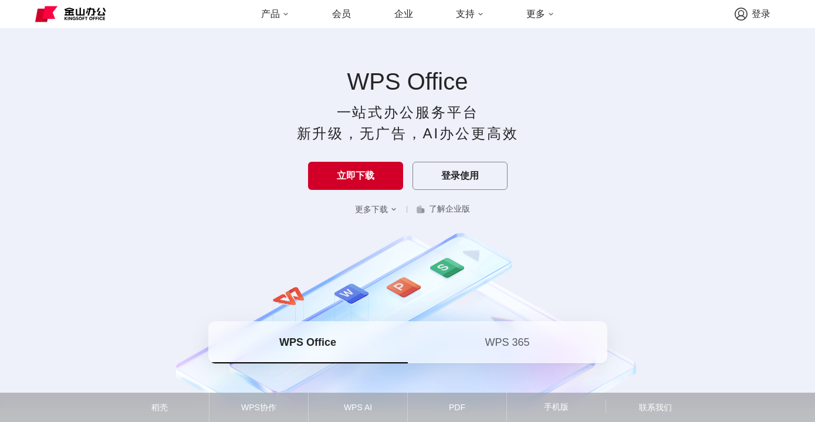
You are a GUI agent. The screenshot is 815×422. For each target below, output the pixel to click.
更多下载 (376, 209)
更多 (540, 14)
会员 (341, 14)
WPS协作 (258, 407)
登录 (752, 14)
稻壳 (159, 407)
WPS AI (358, 407)
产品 (275, 14)
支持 (470, 14)
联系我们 (655, 407)
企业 (403, 14)
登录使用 (460, 176)
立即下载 (355, 176)
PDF (457, 407)
